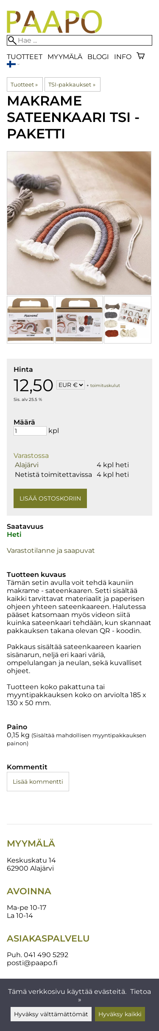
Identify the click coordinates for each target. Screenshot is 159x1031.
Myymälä (64, 57)
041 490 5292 (46, 955)
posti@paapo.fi (32, 963)
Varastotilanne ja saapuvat (51, 551)
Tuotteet (24, 57)
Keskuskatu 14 (31, 860)
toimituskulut (105, 385)
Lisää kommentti (38, 781)
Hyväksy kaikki (120, 1014)
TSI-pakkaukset (71, 84)
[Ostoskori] (141, 57)
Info (122, 57)
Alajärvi (27, 465)
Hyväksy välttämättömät (51, 1014)
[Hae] (79, 40)
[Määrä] (30, 431)
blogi (98, 57)
